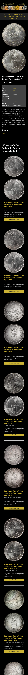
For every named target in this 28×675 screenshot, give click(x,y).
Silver (14, 90)
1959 (14, 88)
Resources (11, 18)
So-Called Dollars (13, 14)
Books (4, 16)
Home (5, 14)
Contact (18, 18)
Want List (22, 16)
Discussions (11, 16)
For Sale (21, 14)
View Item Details (14, 219)
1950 (3, 133)
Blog (17, 16)
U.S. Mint (15, 101)
